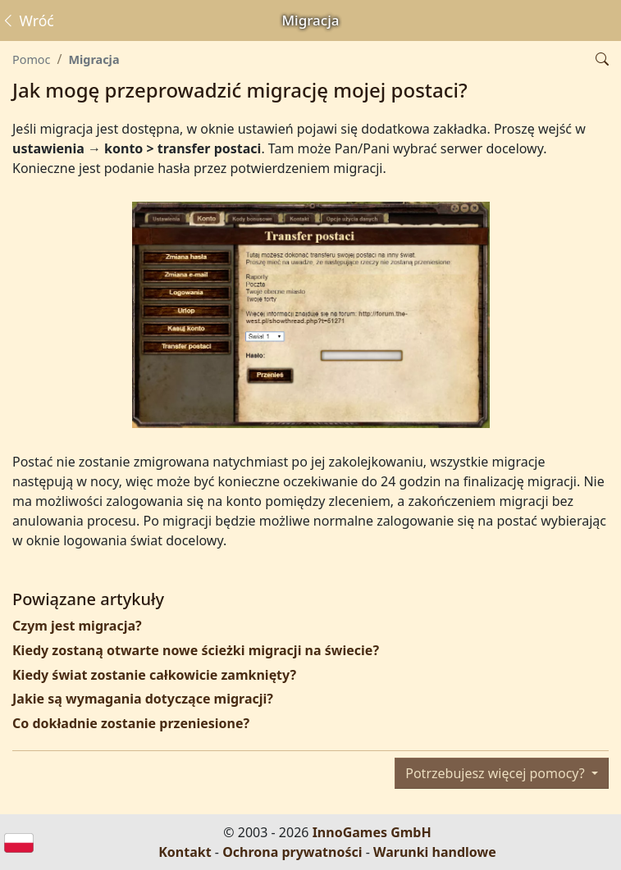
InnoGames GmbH (372, 832)
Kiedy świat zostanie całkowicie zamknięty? (154, 675)
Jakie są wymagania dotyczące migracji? (142, 699)
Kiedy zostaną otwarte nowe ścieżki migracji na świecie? (195, 650)
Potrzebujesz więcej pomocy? (496, 773)
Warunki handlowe (434, 852)
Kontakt (184, 852)
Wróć (27, 20)
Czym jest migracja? (77, 626)
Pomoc (31, 59)
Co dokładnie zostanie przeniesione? (130, 723)
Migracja (93, 59)
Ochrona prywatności (292, 852)
